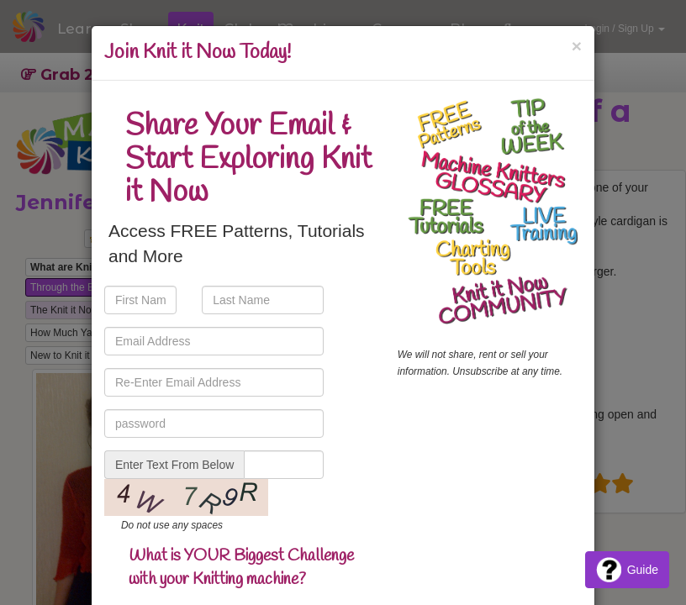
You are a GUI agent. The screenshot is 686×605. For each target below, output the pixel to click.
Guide (627, 569)
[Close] (577, 46)
